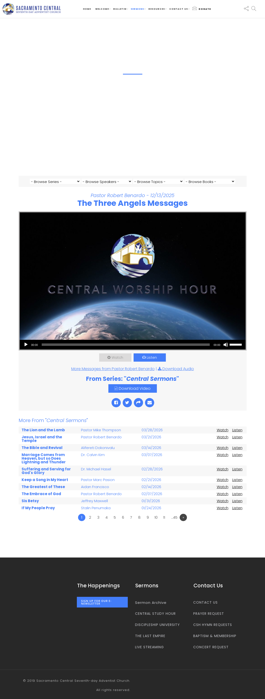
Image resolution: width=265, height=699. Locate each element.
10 (156, 524)
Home (87, 9)
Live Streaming (149, 647)
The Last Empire (150, 635)
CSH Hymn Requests (212, 624)
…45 (174, 524)
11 (164, 524)
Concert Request (211, 647)
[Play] (26, 351)
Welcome (102, 9)
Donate (201, 8)
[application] (133, 351)
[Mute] (225, 351)
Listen (152, 364)
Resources (156, 9)
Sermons (137, 9)
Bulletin (119, 9)
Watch (117, 364)
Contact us (178, 9)
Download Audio (178, 375)
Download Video (135, 395)
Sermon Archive (151, 602)
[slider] (126, 351)
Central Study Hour (155, 613)
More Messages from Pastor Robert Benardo (113, 375)
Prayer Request (208, 613)
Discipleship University (157, 624)
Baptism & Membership (214, 635)
